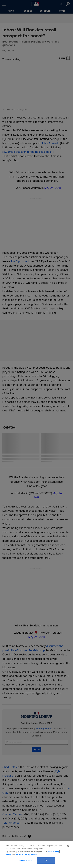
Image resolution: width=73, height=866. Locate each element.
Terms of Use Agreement (26, 854)
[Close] (68, 846)
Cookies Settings (25, 860)
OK (46, 860)
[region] (36, 853)
